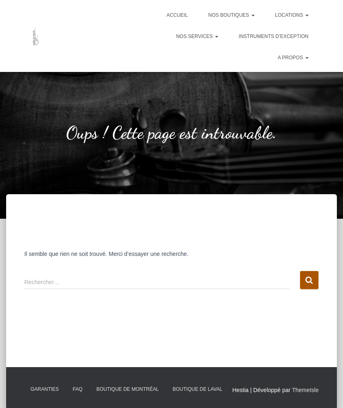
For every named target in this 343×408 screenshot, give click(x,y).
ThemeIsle (305, 390)
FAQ (78, 389)
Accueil (177, 15)
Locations (292, 15)
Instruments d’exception (274, 36)
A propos (293, 58)
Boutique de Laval (197, 389)
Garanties (45, 389)
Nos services (197, 36)
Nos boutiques (231, 15)
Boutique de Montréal (127, 389)
